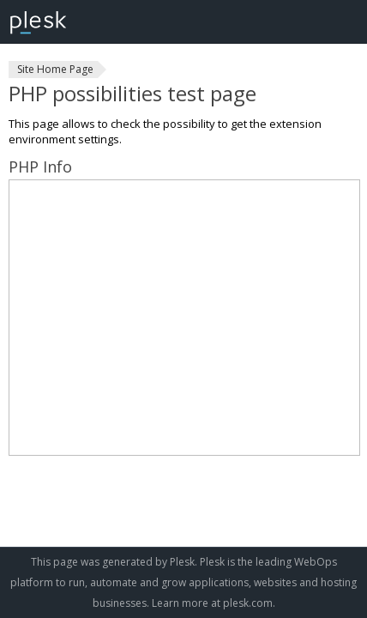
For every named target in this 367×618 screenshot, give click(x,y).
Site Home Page (55, 69)
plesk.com (248, 603)
